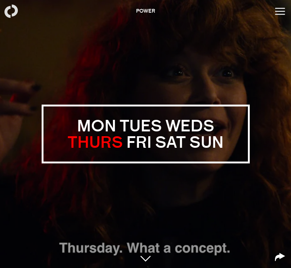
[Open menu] (280, 11)
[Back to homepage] (11, 11)
